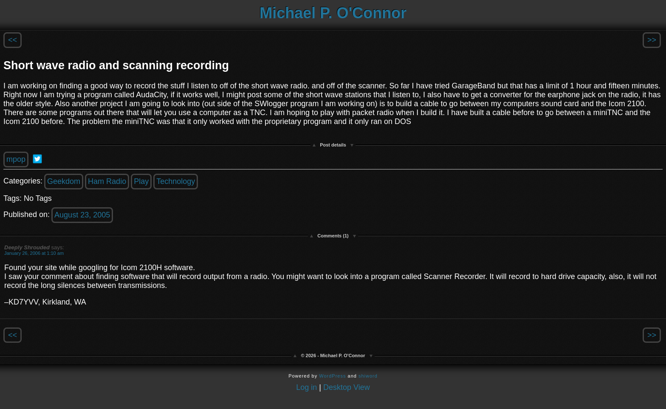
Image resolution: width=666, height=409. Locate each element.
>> (651, 40)
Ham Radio (107, 181)
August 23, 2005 (82, 215)
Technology (175, 181)
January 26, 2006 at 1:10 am (34, 253)
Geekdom (63, 181)
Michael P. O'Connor (333, 13)
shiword (368, 375)
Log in (306, 387)
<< (12, 40)
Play (141, 181)
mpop (15, 159)
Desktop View (346, 387)
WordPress (332, 375)
